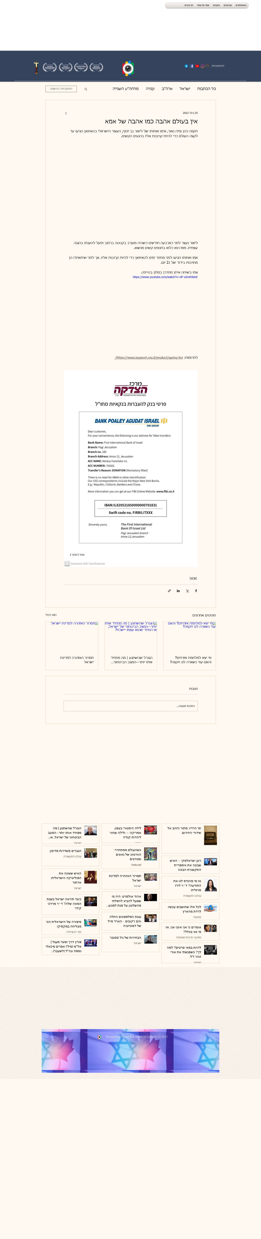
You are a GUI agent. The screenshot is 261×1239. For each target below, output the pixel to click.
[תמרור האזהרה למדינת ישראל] (72, 636)
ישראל (185, 89)
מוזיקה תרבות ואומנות (188, 937)
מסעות (197, 917)
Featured (136, 865)
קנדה (150, 89)
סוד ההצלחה (73, 932)
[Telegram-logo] (186, 66)
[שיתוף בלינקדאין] (178, 590)
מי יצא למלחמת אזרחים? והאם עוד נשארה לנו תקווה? (190, 660)
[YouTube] (197, 66)
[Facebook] (192, 66)
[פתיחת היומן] (222, 74)
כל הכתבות (206, 89)
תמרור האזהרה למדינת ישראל (77, 660)
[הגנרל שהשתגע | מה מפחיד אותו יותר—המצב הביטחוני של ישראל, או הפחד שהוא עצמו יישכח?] (131, 636)
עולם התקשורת (72, 856)
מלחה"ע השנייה (126, 89)
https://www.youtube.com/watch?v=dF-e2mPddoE (165, 277)
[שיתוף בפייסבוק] (196, 590)
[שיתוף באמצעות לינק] (169, 590)
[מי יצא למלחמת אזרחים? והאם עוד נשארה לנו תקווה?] (189, 636)
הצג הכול (51, 615)
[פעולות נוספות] (66, 113)
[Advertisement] (109, 25)
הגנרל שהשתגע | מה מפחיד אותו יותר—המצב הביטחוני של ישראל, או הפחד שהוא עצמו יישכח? (131, 660)
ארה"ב (167, 89)
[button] (86, 88)
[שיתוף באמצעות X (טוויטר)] (187, 590)
